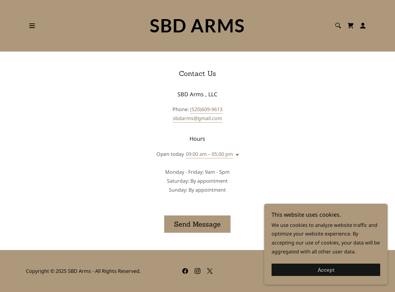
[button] (32, 25)
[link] (197, 30)
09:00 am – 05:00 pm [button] (209, 154)
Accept (326, 270)
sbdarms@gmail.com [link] (197, 118)
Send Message (197, 224)
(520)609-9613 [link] (206, 109)
